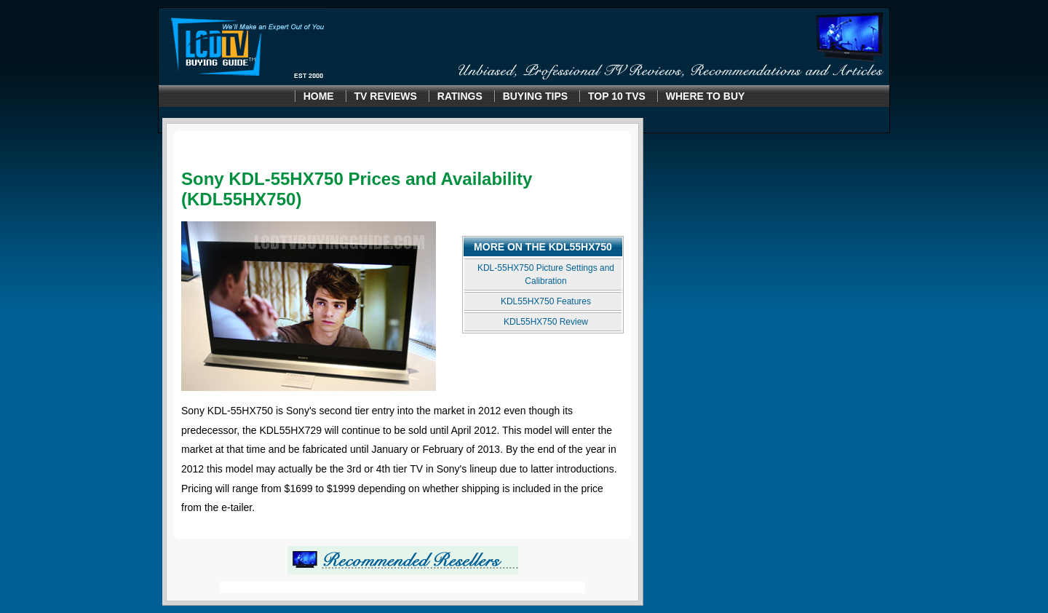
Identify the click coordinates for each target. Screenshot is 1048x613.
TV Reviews (385, 96)
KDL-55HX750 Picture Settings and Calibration (545, 274)
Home (318, 96)
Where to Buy (705, 96)
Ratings (460, 96)
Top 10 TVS (617, 96)
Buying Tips (535, 96)
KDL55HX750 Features (546, 301)
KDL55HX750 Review (546, 322)
